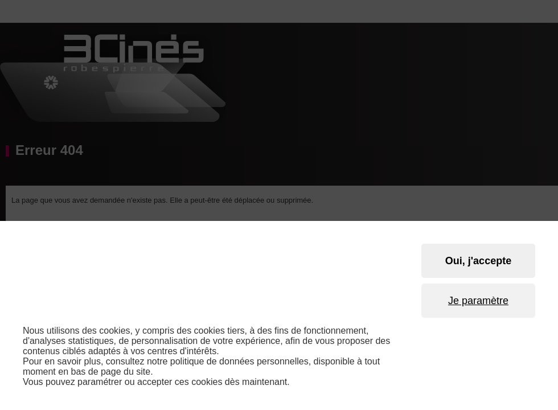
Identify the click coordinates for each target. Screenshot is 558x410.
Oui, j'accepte (478, 260)
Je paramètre (478, 300)
